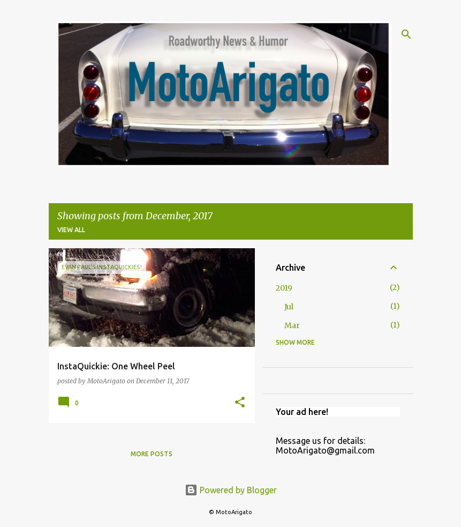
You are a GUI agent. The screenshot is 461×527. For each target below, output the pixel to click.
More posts (151, 453)
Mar (292, 325)
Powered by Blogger (231, 490)
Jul (288, 306)
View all (71, 229)
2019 (284, 288)
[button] (239, 403)
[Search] (406, 34)
